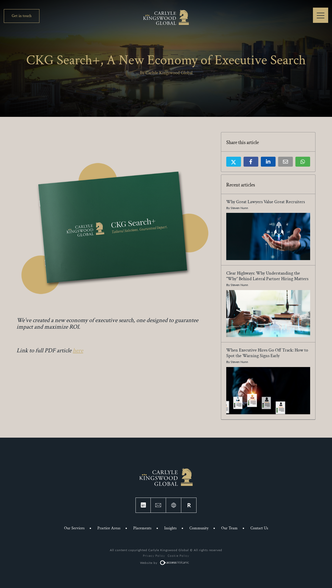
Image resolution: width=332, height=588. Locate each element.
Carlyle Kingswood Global (166, 17)
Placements (142, 528)
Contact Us (259, 528)
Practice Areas (108, 528)
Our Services (74, 528)
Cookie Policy (178, 556)
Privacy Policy (154, 556)
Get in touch (22, 16)
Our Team (229, 528)
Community (198, 528)
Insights (170, 528)
